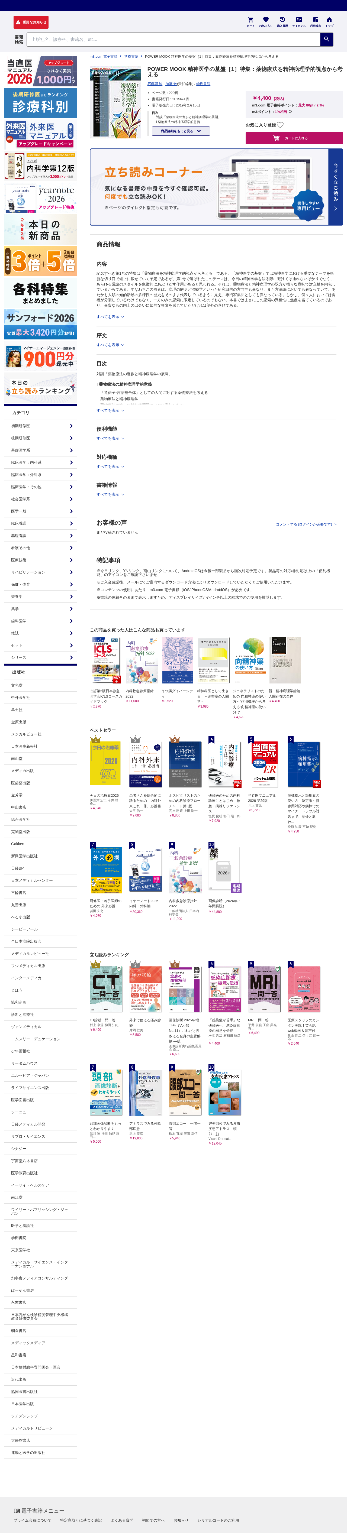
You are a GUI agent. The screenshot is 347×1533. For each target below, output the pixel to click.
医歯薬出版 (20, 783)
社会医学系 (20, 499)
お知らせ (181, 1520)
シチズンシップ (24, 1416)
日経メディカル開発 (28, 1124)
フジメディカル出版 (28, 966)
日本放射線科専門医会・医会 (35, 1367)
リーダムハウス (24, 1063)
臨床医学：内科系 (26, 462)
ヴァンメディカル (26, 1027)
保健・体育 (20, 584)
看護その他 (20, 548)
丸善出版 (18, 905)
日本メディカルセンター (32, 880)
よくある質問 (122, 1520)
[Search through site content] (173, 39)
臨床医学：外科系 (26, 474)
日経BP (17, 868)
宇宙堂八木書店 (24, 1161)
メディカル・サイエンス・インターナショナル (39, 1264)
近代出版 (18, 1379)
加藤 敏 (171, 84)
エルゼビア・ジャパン (30, 1075)
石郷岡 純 (155, 84)
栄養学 (17, 596)
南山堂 (17, 758)
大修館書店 (20, 1440)
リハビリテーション (28, 572)
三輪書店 (18, 892)
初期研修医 (20, 426)
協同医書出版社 (24, 1391)
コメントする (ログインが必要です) (304, 524)
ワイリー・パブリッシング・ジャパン (39, 1211)
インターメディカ (26, 978)
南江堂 (17, 1197)
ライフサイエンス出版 (30, 1087)
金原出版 (18, 722)
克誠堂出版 (20, 831)
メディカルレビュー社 (30, 953)
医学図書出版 (22, 1100)
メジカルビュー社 (26, 734)
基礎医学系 (20, 450)
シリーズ (18, 657)
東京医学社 (20, 1250)
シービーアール (24, 929)
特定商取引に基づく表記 (81, 1520)
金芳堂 (17, 795)
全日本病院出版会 (26, 941)
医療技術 (18, 560)
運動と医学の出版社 (28, 1452)
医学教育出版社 (24, 1173)
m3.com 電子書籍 (103, 56)
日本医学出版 (22, 1404)
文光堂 (17, 685)
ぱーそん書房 (22, 1290)
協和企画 (18, 1002)
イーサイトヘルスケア (30, 1185)
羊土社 (17, 710)
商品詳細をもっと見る (177, 131)
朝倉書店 (18, 1330)
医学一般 (18, 511)
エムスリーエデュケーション (35, 1039)
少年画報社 (20, 1051)
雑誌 (15, 633)
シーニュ (18, 1112)
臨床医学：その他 (26, 487)
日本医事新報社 (24, 746)
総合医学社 (20, 819)
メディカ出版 (22, 771)
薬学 (15, 609)
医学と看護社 (22, 1225)
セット (17, 645)
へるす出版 (20, 917)
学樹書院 (18, 1238)
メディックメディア (28, 1343)
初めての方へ (153, 1520)
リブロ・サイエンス (28, 1136)
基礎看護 (18, 535)
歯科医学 (18, 621)
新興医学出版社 (24, 856)
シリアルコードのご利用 (218, 1520)
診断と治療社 (22, 1014)
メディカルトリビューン (32, 1428)
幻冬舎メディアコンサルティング (39, 1278)
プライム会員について (33, 1520)
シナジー (18, 1148)
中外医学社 (20, 697)
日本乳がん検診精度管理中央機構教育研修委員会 (39, 1316)
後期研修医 (20, 438)
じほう (17, 990)
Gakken (17, 844)
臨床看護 (18, 523)
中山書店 (18, 807)
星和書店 (18, 1355)
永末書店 (18, 1302)
